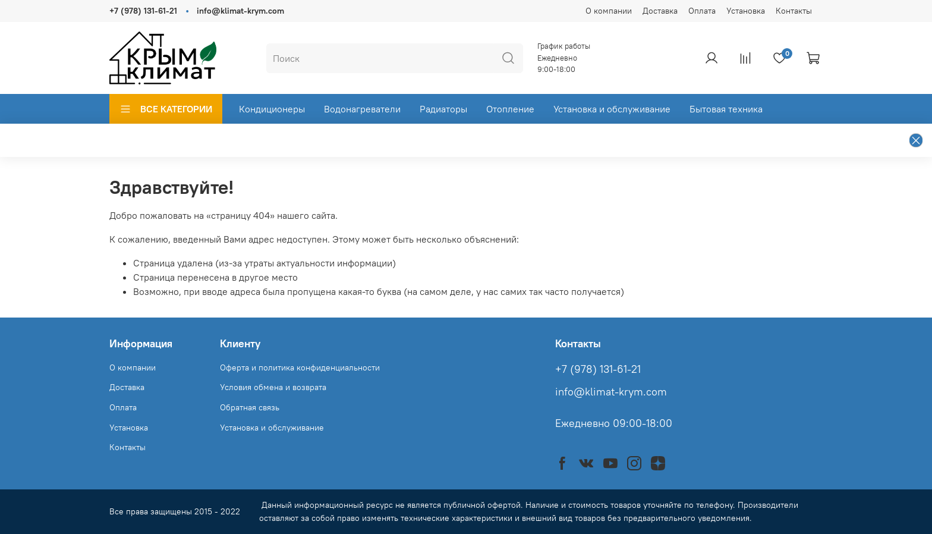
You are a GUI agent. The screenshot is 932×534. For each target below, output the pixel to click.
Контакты (794, 10)
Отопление (510, 109)
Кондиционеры (272, 109)
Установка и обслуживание (611, 109)
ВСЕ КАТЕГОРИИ (165, 109)
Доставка (660, 10)
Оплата (702, 10)
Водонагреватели (362, 109)
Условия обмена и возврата (273, 387)
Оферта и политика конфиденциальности (300, 367)
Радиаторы (443, 109)
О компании (608, 10)
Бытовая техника (726, 109)
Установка (745, 10)
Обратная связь (249, 407)
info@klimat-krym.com (240, 10)
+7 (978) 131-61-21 (143, 10)
